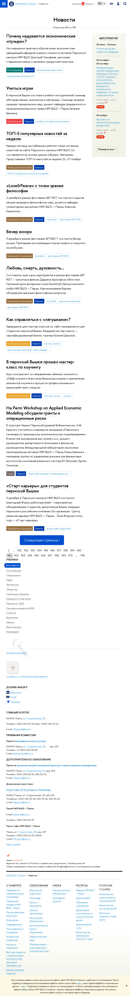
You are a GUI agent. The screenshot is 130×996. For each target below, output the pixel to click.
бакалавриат (22, 740)
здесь (79, 983)
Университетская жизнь (18, 598)
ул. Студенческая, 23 (34, 770)
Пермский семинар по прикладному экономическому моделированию (49, 473)
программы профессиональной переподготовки (42, 765)
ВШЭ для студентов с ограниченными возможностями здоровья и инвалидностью (16, 959)
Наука (9, 579)
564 (30, 555)
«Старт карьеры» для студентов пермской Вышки (37, 488)
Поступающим (13, 570)
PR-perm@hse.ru (21, 838)
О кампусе (14, 885)
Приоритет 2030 (15, 603)
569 (63, 555)
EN (104, 3)
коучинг (67, 395)
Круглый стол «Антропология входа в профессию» (108, 122)
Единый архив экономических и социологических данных (84, 915)
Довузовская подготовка (19, 783)
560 (79, 550)
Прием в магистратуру (35, 912)
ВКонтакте (15, 692)
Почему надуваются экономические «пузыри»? (40, 38)
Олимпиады (35, 898)
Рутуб (13, 697)
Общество (12, 589)
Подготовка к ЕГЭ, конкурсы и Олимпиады (28, 789)
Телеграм (15, 701)
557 (59, 550)
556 (52, 550)
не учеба (39, 255)
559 (72, 550)
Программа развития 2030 (20, 608)
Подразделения (14, 924)
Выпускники (12, 617)
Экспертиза (12, 584)
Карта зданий (13, 844)
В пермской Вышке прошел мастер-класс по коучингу (40, 364)
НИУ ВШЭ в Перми (15, 875)
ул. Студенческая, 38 (34, 718)
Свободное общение (17, 594)
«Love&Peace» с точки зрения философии (34, 188)
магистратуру (38, 740)
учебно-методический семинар (52, 121)
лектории (52, 219)
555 (46, 550)
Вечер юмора (19, 231)
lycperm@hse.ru (21, 814)
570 (70, 555)
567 (50, 555)
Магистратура (13, 626)
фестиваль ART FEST (70, 219)
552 (26, 550)
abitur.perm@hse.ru (23, 753)
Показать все (107, 149)
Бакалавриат (12, 631)
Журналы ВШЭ (83, 898)
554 (39, 550)
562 (16, 555)
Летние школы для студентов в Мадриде (107, 50)
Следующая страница (42, 540)
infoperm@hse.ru (22, 729)
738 (82, 555)
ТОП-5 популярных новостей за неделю (36, 136)
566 (43, 555)
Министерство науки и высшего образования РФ (107, 897)
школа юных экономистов (20, 76)
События (11, 612)
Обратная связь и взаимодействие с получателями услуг (39, 948)
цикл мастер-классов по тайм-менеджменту (28, 349)
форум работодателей (58, 528)
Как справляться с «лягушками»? (38, 319)
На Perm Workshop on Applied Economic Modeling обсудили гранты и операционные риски (44, 413)
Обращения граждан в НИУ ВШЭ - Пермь (13, 904)
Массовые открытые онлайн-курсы (108, 916)
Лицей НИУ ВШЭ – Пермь (20, 808)
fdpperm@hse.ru (21, 802)
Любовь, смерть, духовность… (35, 268)
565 (37, 555)
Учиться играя (19, 88)
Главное (10, 622)
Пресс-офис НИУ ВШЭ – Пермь (23, 825)
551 (20, 550)
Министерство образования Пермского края (84, 935)
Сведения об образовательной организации (15, 893)
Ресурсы (82, 885)
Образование (13, 575)
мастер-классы (52, 343)
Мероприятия (108, 38)
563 (23, 555)
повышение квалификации (83, 765)
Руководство (12, 920)
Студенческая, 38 (27, 831)
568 (57, 555)
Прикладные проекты (59, 900)
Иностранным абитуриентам (36, 919)
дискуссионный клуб (70, 301)
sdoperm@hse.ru (22, 777)
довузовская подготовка (49, 69)
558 (66, 550)
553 (33, 550)
